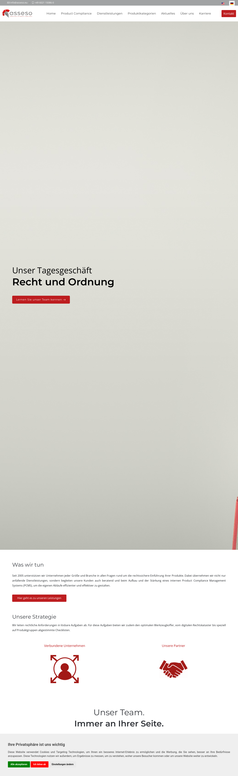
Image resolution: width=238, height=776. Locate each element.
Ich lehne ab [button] (39, 764)
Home (51, 13)
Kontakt (228, 13)
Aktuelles (168, 13)
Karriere (205, 13)
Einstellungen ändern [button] (63, 764)
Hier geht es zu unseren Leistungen (39, 598)
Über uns (187, 13)
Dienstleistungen (109, 13)
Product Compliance (76, 13)
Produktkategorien (142, 13)
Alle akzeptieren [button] (19, 764)
